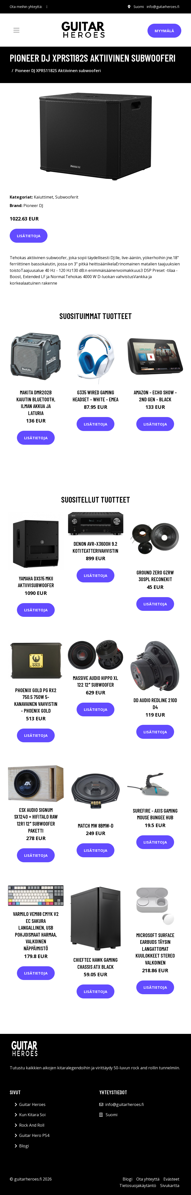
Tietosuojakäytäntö (137, 1185)
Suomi (139, 6)
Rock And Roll (31, 1125)
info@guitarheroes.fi (163, 6)
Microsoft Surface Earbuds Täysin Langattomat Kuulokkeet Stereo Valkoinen (155, 949)
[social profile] (46, 6)
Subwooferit (66, 197)
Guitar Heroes (32, 1104)
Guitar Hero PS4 (34, 1135)
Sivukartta (169, 1185)
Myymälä (164, 30)
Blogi (24, 1146)
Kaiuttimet (43, 197)
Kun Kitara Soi (32, 1114)
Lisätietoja (28, 235)
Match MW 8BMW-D (95, 825)
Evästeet (171, 1179)
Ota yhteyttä (147, 1179)
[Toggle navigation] (16, 30)
